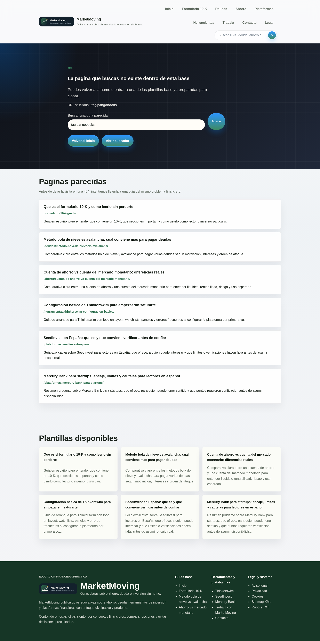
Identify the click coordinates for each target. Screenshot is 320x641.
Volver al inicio (83, 141)
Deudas (221, 9)
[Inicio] (91, 21)
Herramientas (203, 22)
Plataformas (264, 9)
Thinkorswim (224, 591)
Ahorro (240, 9)
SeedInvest (223, 596)
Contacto (249, 22)
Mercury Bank (225, 602)
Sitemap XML (261, 602)
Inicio (169, 9)
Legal (269, 22)
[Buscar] (272, 35)
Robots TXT (260, 607)
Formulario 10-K (194, 9)
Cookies (258, 596)
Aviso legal (259, 585)
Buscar (216, 121)
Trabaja (228, 22)
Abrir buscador (117, 141)
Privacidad (259, 591)
